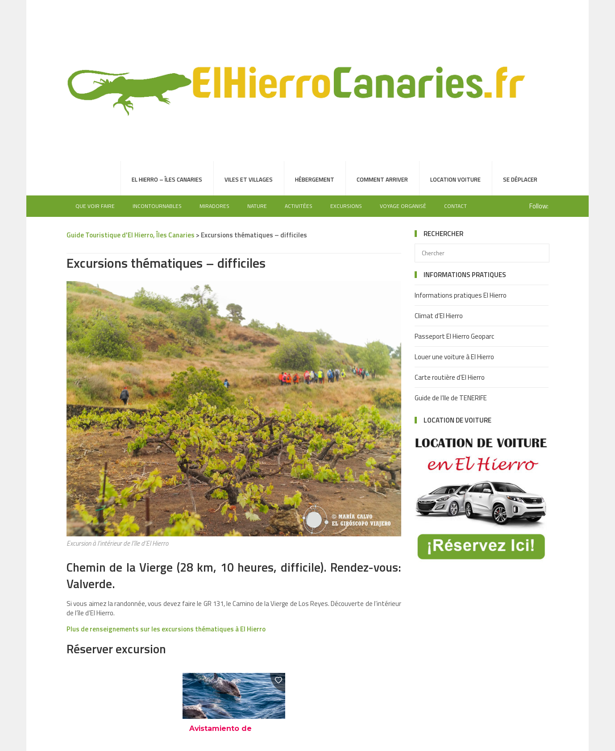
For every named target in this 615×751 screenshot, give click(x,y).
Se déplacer (520, 179)
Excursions (346, 206)
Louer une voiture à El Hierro (454, 357)
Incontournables (157, 206)
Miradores (214, 206)
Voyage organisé (403, 206)
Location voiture (455, 179)
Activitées (298, 206)
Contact (455, 206)
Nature (257, 206)
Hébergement (314, 179)
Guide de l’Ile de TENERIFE (451, 398)
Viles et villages (248, 179)
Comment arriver (382, 179)
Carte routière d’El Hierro (450, 377)
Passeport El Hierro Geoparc (454, 336)
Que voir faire (95, 206)
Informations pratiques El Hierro (461, 295)
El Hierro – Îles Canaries (167, 179)
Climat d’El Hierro (439, 316)
